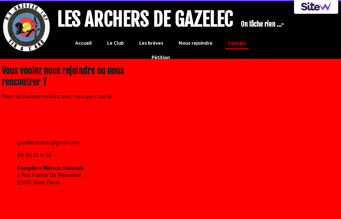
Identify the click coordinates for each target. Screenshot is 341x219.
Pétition (160, 57)
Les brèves (151, 43)
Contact (237, 43)
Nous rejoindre (195, 43)
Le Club (115, 43)
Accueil (83, 43)
